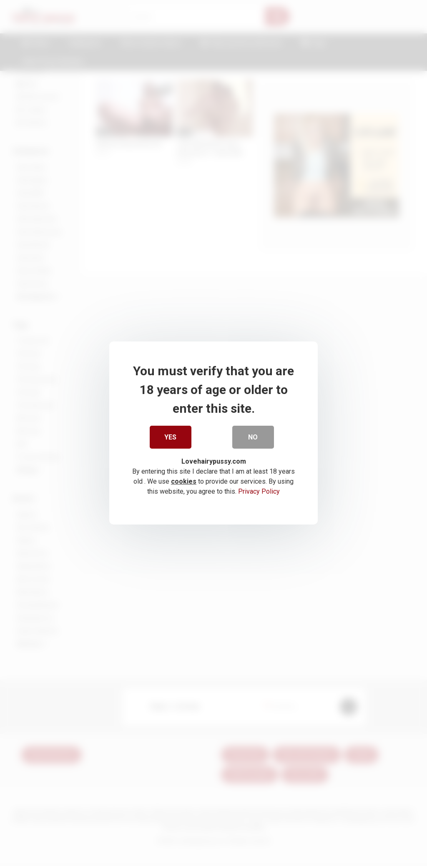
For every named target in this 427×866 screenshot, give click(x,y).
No (253, 438)
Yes (171, 438)
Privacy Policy (259, 493)
